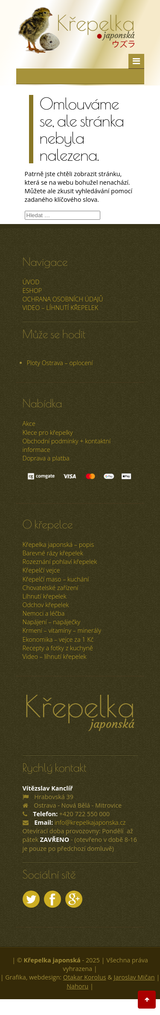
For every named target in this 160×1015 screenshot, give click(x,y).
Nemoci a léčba (44, 613)
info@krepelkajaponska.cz (90, 822)
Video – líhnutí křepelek (61, 308)
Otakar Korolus (84, 977)
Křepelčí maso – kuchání (56, 579)
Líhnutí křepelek (45, 596)
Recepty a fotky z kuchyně (58, 648)
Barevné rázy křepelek (53, 553)
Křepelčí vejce (41, 570)
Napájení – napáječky (52, 622)
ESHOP (32, 290)
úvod (31, 282)
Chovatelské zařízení (51, 588)
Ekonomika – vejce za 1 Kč (58, 639)
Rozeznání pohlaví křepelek (60, 562)
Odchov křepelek (46, 605)
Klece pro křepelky (48, 432)
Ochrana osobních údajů (63, 299)
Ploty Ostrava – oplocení (60, 363)
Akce (29, 423)
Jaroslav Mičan (134, 977)
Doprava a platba (46, 458)
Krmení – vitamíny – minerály (62, 630)
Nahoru (77, 986)
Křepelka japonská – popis (58, 544)
